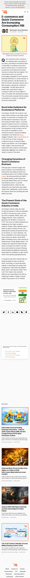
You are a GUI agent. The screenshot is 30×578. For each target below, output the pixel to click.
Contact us (14, 569)
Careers (22, 569)
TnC (16, 571)
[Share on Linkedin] (13, 312)
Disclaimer (9, 574)
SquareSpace (13, 353)
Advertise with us (19, 574)
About (7, 569)
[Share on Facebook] (8, 312)
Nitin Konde (13, 30)
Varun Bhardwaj (22, 30)
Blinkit (24, 137)
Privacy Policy (9, 571)
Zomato (19, 137)
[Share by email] (17, 312)
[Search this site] (25, 12)
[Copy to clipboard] (21, 312)
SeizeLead (18, 351)
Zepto (21, 135)
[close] (28, 4)
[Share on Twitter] (4, 312)
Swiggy (4, 176)
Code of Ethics (19, 576)
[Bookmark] (26, 312)
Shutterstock (12, 356)
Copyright (23, 571)
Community (9, 576)
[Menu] (27, 12)
